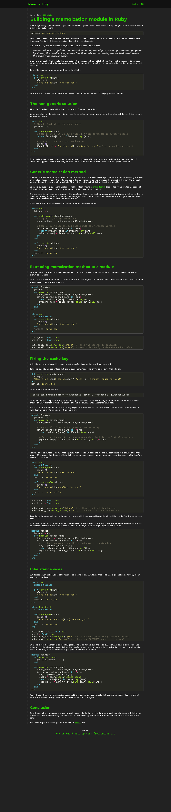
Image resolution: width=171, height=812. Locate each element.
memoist (78, 792)
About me (135, 4)
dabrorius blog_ (38, 4)
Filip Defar (48, 15)
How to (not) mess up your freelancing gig (85, 802)
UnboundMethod (98, 196)
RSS (142, 4)
